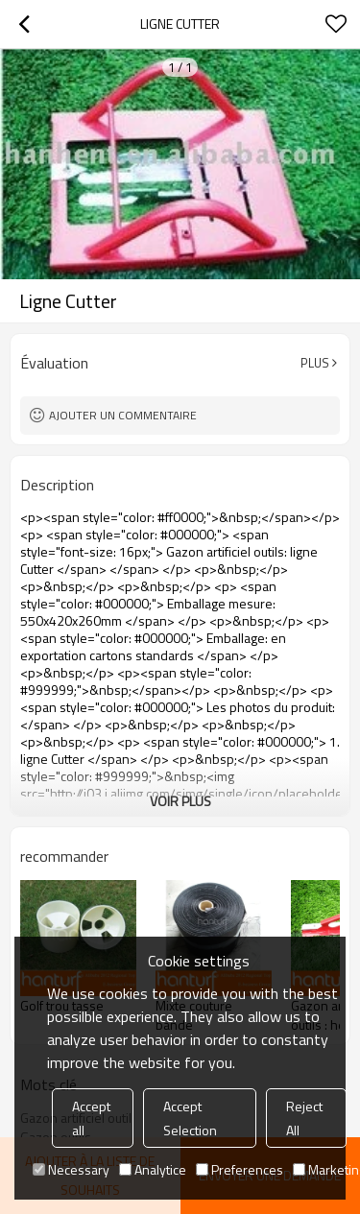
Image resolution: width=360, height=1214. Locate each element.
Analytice (152, 1169)
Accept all (91, 1118)
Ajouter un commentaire (123, 415)
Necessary (71, 1169)
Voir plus (180, 801)
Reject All (304, 1118)
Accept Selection (190, 1118)
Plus (314, 362)
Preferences (239, 1169)
